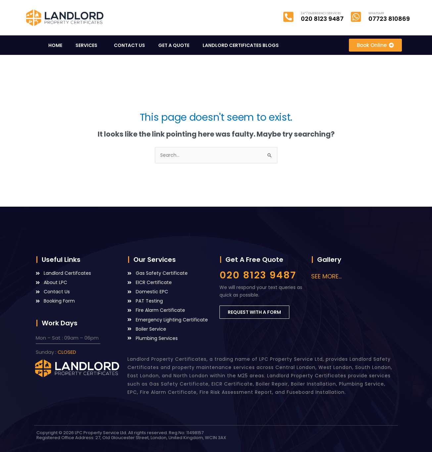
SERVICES (88, 45)
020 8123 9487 (257, 275)
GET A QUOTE (173, 45)
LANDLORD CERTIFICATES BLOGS (242, 45)
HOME (55, 45)
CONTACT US (129, 45)
